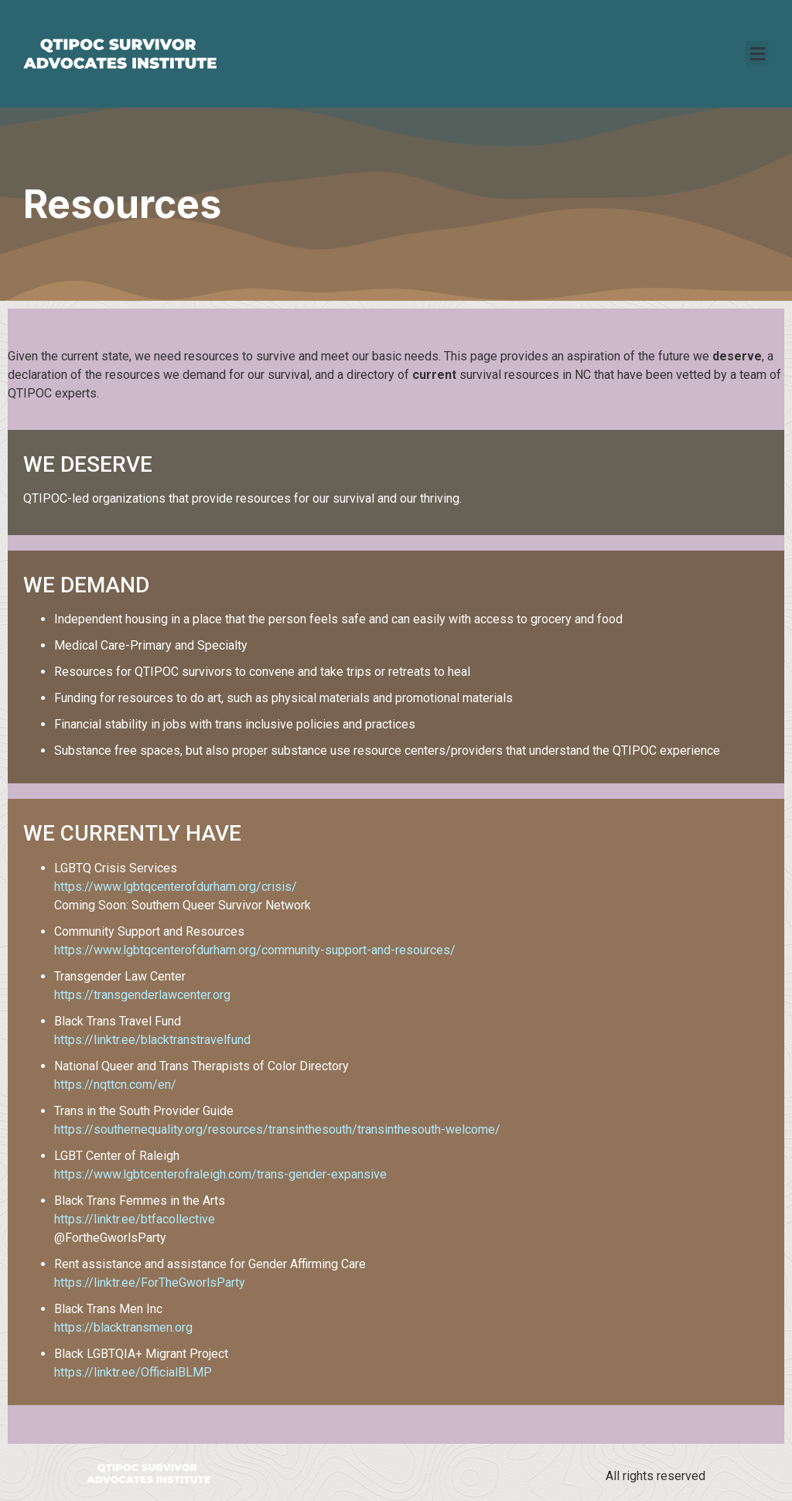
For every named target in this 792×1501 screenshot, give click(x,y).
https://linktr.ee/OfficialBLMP (133, 1372)
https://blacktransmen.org (123, 1327)
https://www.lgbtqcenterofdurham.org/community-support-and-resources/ (255, 950)
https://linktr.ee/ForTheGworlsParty (149, 1282)
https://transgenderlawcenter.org (142, 995)
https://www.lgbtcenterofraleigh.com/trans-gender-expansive (220, 1174)
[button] (757, 54)
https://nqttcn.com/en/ (115, 1084)
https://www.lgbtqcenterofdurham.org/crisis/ (175, 886)
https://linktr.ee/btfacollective (134, 1219)
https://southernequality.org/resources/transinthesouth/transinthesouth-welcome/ (277, 1129)
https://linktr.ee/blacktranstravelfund (152, 1039)
